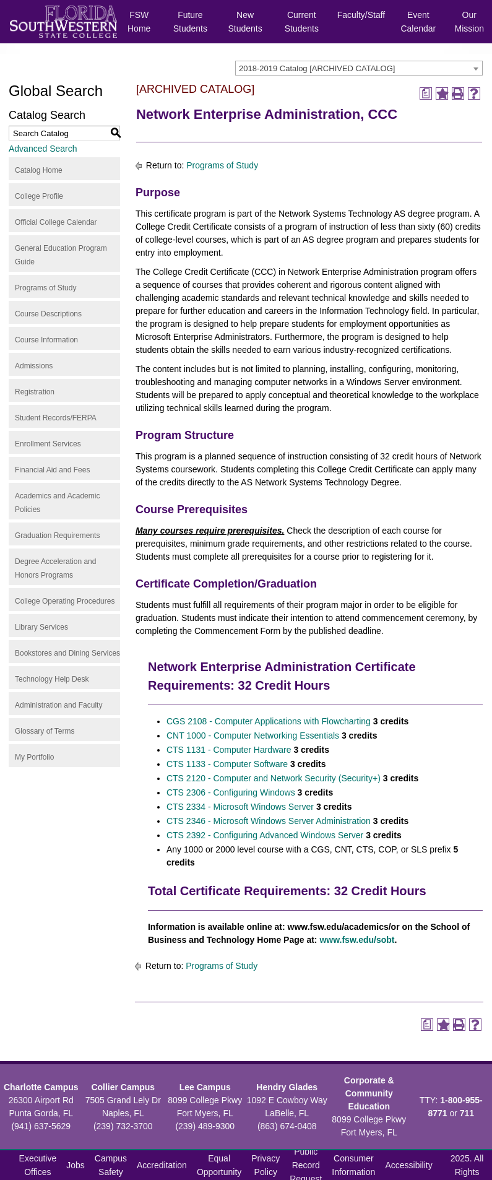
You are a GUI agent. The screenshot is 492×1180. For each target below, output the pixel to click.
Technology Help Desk (51, 679)
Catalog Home (39, 170)
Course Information (46, 340)
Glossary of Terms (44, 731)
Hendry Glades (286, 1087)
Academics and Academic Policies (57, 503)
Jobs (75, 1165)
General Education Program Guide (61, 255)
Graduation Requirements (57, 535)
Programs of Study (45, 288)
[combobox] (359, 68)
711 (467, 1113)
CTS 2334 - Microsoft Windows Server (240, 807)
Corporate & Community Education (369, 1093)
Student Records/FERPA (56, 418)
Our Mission (469, 21)
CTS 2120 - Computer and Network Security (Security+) (273, 778)
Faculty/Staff (361, 15)
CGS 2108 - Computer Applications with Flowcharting (268, 721)
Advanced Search (43, 149)
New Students (245, 21)
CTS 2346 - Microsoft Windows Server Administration (268, 821)
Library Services (41, 627)
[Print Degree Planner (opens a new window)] (426, 93)
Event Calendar (418, 21)
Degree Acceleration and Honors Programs (55, 568)
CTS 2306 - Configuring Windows (230, 792)
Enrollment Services (48, 444)
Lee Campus (205, 1087)
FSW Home (138, 21)
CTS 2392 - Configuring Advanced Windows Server (264, 835)
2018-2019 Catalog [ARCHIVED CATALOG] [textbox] (317, 68)
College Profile (39, 196)
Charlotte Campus (41, 1087)
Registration (34, 392)
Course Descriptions (48, 314)
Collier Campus (123, 1087)
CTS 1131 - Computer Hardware (228, 750)
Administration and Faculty (58, 705)
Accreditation (162, 1165)
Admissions (34, 366)
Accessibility (408, 1165)
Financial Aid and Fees (52, 470)
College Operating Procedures (64, 601)
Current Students (302, 21)
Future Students (190, 21)
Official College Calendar (56, 222)
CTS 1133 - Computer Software (227, 764)
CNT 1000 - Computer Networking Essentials (252, 735)
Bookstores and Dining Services (67, 653)
